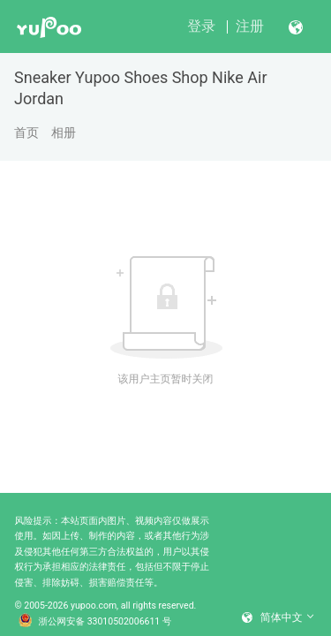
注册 (250, 26)
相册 (63, 132)
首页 (26, 132)
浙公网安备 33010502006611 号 (95, 622)
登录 (201, 26)
